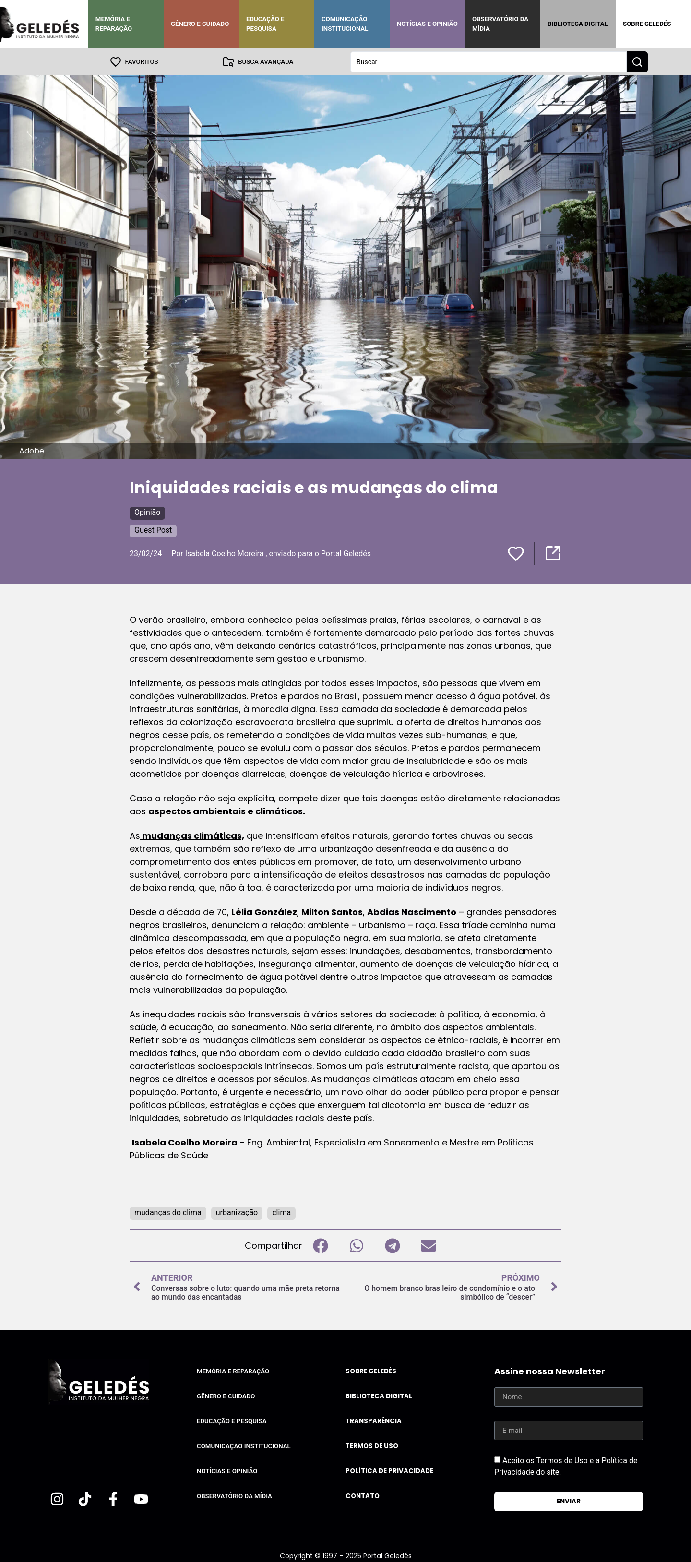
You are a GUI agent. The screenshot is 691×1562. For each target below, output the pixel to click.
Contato (363, 1495)
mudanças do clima (168, 1211)
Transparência (374, 1420)
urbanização (237, 1211)
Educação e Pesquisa (265, 23)
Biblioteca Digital (578, 23)
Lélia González (264, 912)
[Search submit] (637, 61)
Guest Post (153, 529)
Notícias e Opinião (427, 23)
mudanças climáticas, (192, 835)
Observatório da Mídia (500, 23)
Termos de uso (372, 1445)
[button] (320, 1245)
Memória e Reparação (113, 23)
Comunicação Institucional (345, 23)
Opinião (147, 511)
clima (281, 1211)
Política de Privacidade (389, 1470)
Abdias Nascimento (411, 912)
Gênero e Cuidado (200, 23)
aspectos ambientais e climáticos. (226, 811)
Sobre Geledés (647, 23)
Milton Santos (332, 912)
